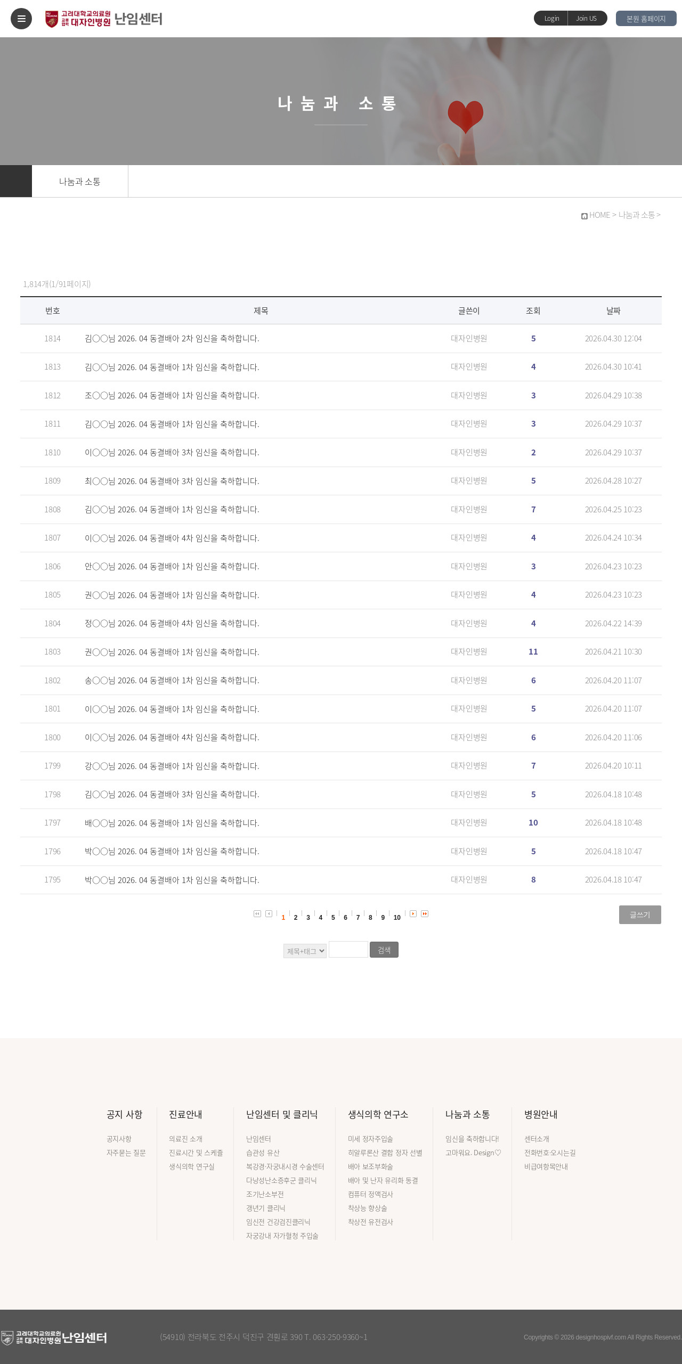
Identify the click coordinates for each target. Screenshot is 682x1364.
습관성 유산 (262, 1152)
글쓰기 (640, 914)
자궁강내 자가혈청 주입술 (282, 1235)
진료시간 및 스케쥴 (196, 1152)
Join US (586, 18)
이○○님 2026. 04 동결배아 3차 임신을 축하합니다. (172, 452)
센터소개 (536, 1138)
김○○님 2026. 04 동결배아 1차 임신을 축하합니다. (172, 367)
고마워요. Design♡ (473, 1152)
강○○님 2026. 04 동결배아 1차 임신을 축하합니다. (172, 766)
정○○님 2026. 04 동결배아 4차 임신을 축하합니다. (172, 623)
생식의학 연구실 (192, 1166)
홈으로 (16, 181)
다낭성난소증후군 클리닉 (281, 1180)
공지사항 (119, 1138)
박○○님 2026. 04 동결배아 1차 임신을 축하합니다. (172, 851)
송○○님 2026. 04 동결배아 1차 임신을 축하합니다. (172, 680)
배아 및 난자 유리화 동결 (383, 1180)
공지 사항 (125, 1114)
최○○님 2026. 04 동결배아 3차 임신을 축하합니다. (172, 481)
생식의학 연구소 (378, 1114)
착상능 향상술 (367, 1208)
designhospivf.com (601, 1337)
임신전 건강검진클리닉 (278, 1221)
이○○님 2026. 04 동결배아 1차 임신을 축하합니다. (172, 709)
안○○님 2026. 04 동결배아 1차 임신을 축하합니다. (172, 566)
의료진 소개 (185, 1138)
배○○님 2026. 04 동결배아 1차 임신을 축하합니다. (172, 823)
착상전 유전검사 (371, 1221)
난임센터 (258, 1138)
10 (397, 917)
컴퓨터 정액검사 (371, 1194)
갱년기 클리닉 (266, 1208)
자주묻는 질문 (126, 1152)
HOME (599, 214)
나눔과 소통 (79, 181)
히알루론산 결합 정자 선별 (385, 1152)
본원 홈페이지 (646, 18)
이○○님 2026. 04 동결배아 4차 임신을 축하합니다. (172, 538)
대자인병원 (469, 338)
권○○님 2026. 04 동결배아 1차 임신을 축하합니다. (172, 595)
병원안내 (541, 1114)
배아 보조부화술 (371, 1166)
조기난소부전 (264, 1194)
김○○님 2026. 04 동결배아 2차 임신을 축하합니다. (172, 338)
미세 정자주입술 (371, 1138)
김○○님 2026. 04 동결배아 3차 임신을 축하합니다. (172, 794)
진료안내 (185, 1114)
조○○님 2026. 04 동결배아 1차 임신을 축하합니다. (172, 395)
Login (552, 18)
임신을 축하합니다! (472, 1138)
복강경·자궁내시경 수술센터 (285, 1166)
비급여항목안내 (546, 1166)
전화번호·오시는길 (549, 1152)
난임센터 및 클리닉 (282, 1114)
